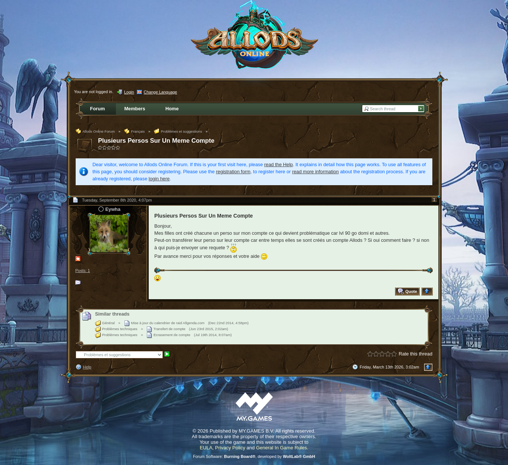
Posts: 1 (82, 270)
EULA (206, 447)
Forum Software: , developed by (254, 456)
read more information (315, 171)
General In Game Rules (281, 447)
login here (159, 178)
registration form (233, 171)
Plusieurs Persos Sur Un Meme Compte (156, 140)
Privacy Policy (230, 447)
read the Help (278, 164)
